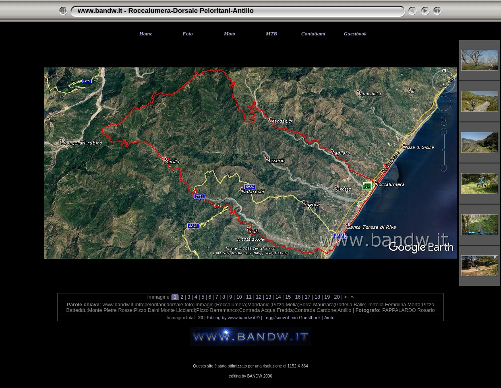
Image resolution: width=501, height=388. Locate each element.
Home (146, 34)
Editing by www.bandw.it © (233, 317)
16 (298, 297)
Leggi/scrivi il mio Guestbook (292, 317)
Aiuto (329, 317)
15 (288, 297)
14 (278, 297)
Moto (229, 34)
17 (307, 297)
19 (327, 297)
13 (268, 297)
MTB (271, 34)
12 (259, 297)
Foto (187, 34)
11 (248, 297)
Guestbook (355, 34)
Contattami (313, 34)
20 (337, 297)
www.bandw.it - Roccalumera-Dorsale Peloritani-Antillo (166, 10)
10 (239, 297)
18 (317, 297)
